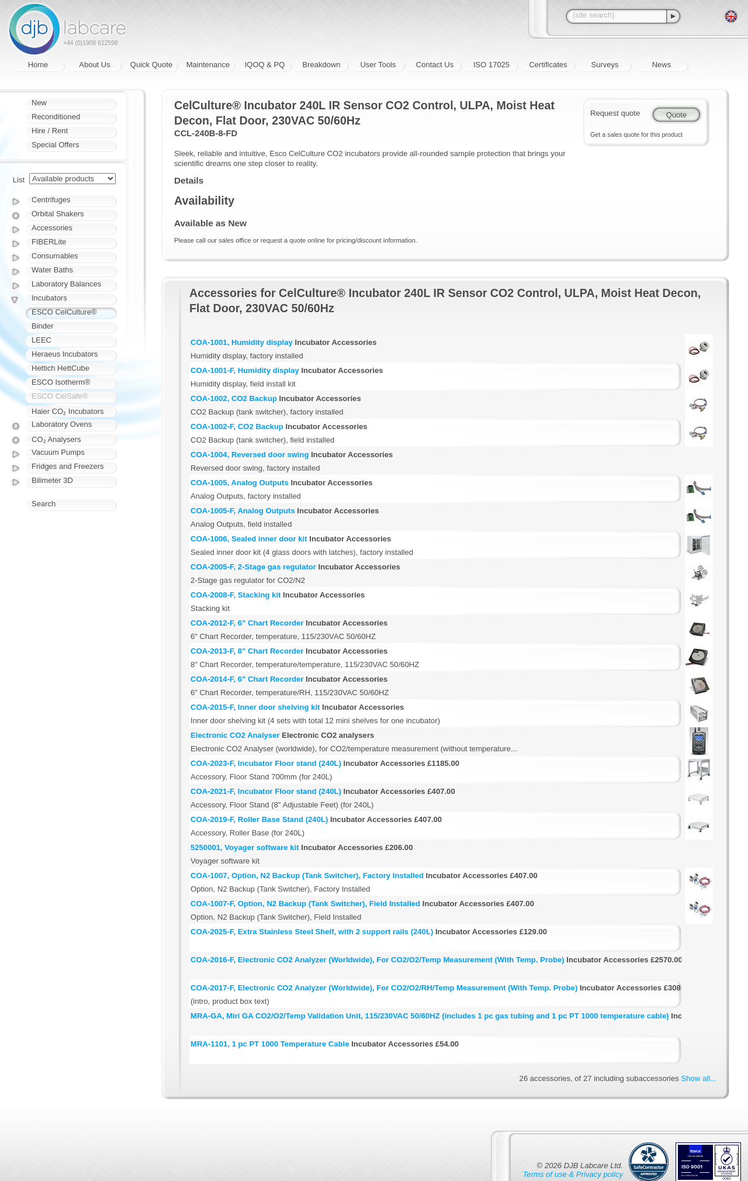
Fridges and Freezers (68, 466)
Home (38, 64)
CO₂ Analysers (56, 439)
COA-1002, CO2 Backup (234, 398)
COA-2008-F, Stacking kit (235, 594)
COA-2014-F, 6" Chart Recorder (247, 679)
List (19, 179)
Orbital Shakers (58, 213)
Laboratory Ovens (62, 424)
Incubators (49, 297)
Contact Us (434, 64)
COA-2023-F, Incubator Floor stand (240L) (266, 763)
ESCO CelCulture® (64, 312)
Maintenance (208, 64)
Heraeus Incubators (65, 354)
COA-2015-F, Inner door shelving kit (255, 707)
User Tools (378, 64)
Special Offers (55, 144)
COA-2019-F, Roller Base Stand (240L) (259, 819)
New (39, 102)
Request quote (615, 113)
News (661, 64)
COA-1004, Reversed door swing (250, 454)
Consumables (55, 255)
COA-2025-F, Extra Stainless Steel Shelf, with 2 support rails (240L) (312, 931)
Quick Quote (151, 64)
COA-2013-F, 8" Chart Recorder (247, 651)
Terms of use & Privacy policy (573, 1174)
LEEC (41, 340)
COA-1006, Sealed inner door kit (249, 538)
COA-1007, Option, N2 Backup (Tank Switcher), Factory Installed (307, 875)
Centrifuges (51, 199)
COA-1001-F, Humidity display (245, 370)
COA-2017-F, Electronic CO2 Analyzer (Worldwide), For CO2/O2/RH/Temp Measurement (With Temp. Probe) (384, 987)
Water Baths (52, 269)
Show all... (698, 1078)
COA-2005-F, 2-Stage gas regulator (253, 566)
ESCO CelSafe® (60, 396)
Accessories (52, 227)
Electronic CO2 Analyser (235, 735)
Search (44, 503)
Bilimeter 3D (52, 480)
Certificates (548, 64)
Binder (43, 326)
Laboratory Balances (66, 283)
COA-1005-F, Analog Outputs (243, 510)
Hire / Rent (50, 130)
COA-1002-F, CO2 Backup (237, 426)
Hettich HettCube (60, 368)
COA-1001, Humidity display (242, 342)
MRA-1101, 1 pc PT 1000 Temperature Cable (270, 1044)
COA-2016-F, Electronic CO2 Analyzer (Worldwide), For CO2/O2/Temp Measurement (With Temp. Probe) (378, 959)
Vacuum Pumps (58, 452)
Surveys (605, 64)
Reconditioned (56, 116)
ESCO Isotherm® (61, 382)
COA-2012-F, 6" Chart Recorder (247, 623)
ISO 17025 (491, 64)
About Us (94, 64)
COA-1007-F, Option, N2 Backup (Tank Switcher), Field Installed (305, 903)
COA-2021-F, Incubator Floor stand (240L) (266, 791)
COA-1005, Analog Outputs (240, 482)
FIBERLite (49, 241)
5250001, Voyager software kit (245, 847)
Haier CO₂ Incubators (68, 411)
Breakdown (321, 64)
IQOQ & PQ (265, 64)
